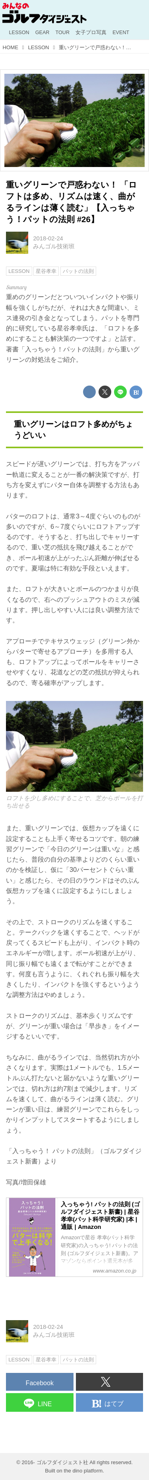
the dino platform (83, 1471)
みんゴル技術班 (54, 246)
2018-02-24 (48, 238)
